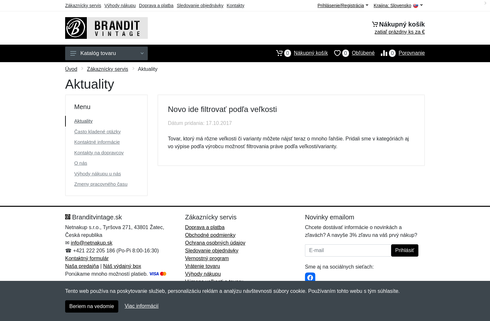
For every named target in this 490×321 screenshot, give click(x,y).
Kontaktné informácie (97, 142)
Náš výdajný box (122, 266)
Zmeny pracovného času (100, 184)
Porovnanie (400, 53)
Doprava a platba (156, 5)
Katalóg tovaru (107, 53)
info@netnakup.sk (91, 243)
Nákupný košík (299, 53)
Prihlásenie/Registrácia (343, 5)
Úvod (71, 69)
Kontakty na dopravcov (99, 152)
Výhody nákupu (120, 5)
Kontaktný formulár (87, 258)
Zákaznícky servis (83, 5)
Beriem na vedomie (91, 306)
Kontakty (235, 5)
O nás (80, 163)
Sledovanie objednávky (200, 5)
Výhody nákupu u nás (97, 173)
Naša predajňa (82, 266)
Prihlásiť (404, 250)
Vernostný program (207, 258)
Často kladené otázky (97, 131)
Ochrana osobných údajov (215, 243)
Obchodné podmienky (210, 235)
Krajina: (398, 5)
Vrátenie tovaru (202, 266)
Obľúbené (351, 53)
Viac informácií (142, 306)
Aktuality (83, 121)
